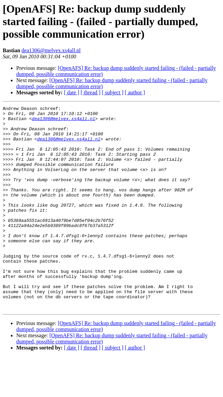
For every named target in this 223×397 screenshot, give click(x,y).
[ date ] (71, 92)
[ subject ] (113, 92)
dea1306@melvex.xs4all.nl (51, 50)
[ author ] (135, 92)
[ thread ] (91, 92)
